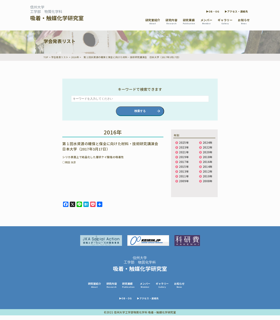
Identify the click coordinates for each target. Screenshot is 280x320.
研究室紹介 (152, 21)
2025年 (184, 142)
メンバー (206, 21)
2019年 (184, 157)
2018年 (207, 157)
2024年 (207, 142)
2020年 (207, 152)
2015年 (184, 166)
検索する (140, 110)
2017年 (184, 162)
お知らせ (244, 21)
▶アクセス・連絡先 (236, 11)
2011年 (184, 176)
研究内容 (172, 21)
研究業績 (189, 21)
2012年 (207, 171)
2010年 (207, 176)
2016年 (207, 162)
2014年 (207, 166)
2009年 (184, 181)
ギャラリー (225, 21)
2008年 (207, 181)
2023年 (184, 147)
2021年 (184, 152)
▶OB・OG (212, 11)
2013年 (184, 171)
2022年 (207, 147)
